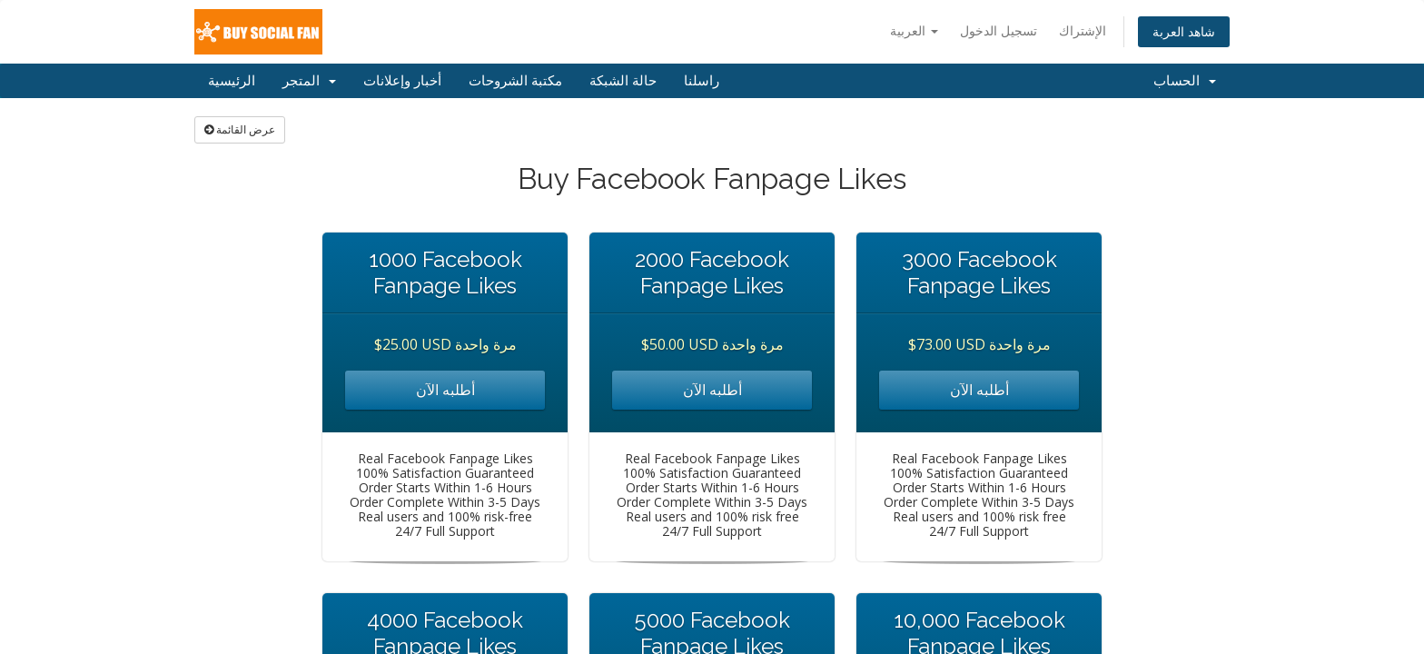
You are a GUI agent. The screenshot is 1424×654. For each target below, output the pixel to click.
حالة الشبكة (623, 81)
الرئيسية (231, 81)
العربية (914, 30)
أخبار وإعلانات (402, 81)
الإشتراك (1082, 30)
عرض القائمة (239, 129)
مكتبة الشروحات (515, 81)
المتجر (309, 81)
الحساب (1184, 81)
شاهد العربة (1183, 31)
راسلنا (701, 81)
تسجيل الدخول (998, 30)
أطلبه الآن (445, 390)
